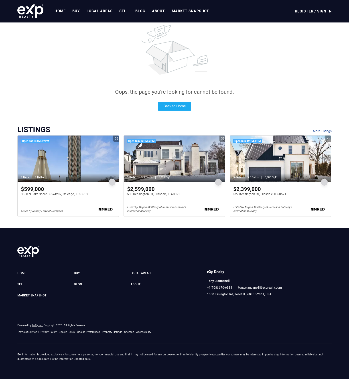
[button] (30, 11)
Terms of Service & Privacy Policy (37, 332)
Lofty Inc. (37, 325)
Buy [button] (76, 11)
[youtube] (228, 304)
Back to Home (175, 106)
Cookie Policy (67, 332)
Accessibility (143, 332)
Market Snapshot (190, 11)
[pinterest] (237, 304)
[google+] (246, 304)
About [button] (158, 11)
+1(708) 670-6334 (219, 287)
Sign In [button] (324, 11)
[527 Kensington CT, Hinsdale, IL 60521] (280, 159)
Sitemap (129, 332)
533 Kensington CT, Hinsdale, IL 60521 (153, 194)
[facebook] (210, 304)
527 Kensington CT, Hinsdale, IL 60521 (259, 194)
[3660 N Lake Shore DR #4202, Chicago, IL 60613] (68, 159)
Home (60, 11)
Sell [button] (123, 11)
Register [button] (304, 11)
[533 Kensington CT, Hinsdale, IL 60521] (174, 159)
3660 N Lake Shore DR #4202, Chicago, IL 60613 (54, 194)
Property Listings (112, 332)
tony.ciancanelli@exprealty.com (260, 287)
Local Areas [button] (100, 11)
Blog (140, 11)
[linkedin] (219, 304)
